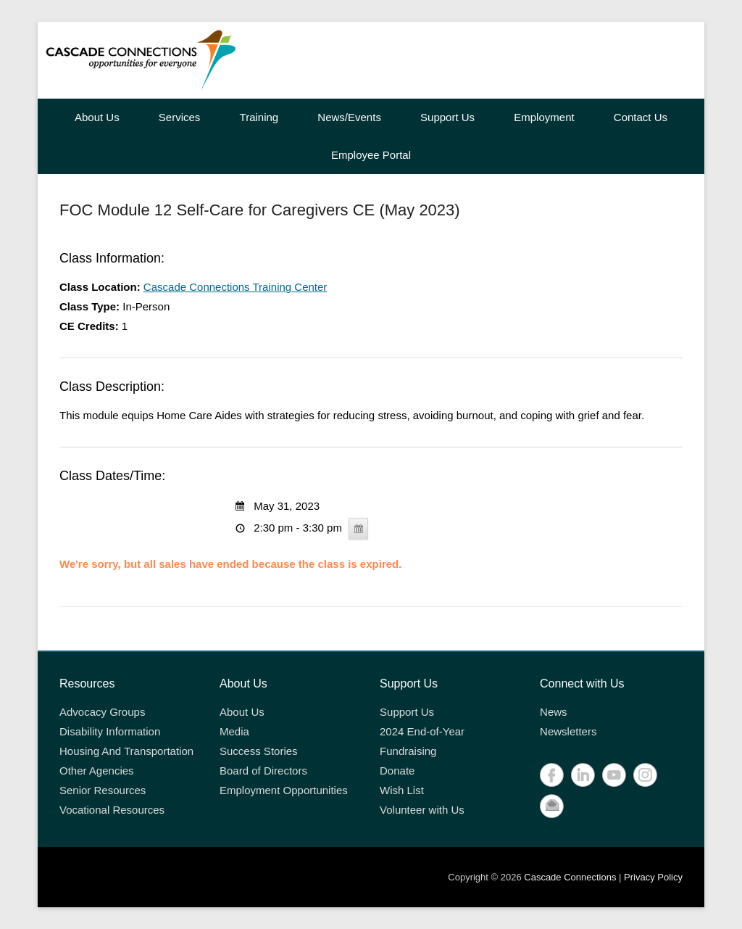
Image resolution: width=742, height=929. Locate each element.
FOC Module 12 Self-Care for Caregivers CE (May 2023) (259, 210)
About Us (97, 117)
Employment (544, 117)
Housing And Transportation (126, 751)
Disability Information (109, 731)
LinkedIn (583, 775)
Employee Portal (371, 155)
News (553, 712)
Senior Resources (102, 790)
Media (234, 731)
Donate (397, 770)
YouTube (614, 775)
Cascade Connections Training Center (235, 287)
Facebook (552, 775)
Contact (552, 806)
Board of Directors (263, 770)
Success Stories (259, 751)
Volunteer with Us (422, 810)
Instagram (645, 775)
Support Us (447, 117)
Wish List (402, 790)
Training (259, 117)
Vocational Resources (111, 810)
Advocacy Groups (102, 712)
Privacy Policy (653, 877)
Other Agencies (96, 770)
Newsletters (568, 731)
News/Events (349, 117)
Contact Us (640, 117)
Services (180, 117)
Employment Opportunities (284, 790)
